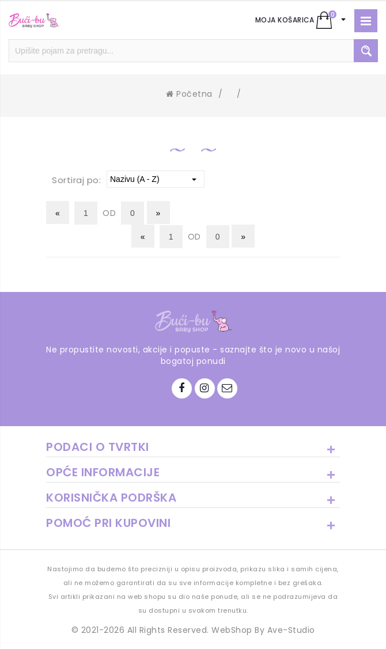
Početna (189, 94)
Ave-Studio (291, 630)
